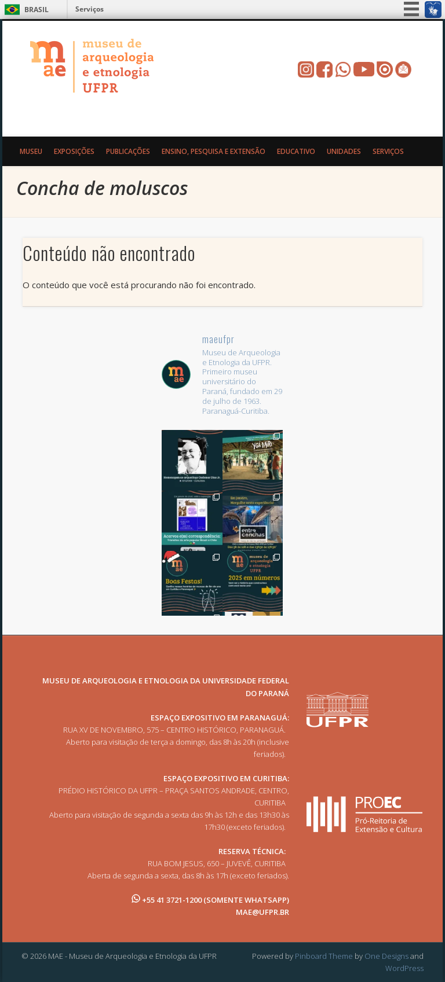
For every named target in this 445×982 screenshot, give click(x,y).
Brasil (36, 9)
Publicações (128, 151)
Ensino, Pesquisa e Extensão (213, 151)
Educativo (296, 151)
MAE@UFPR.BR (262, 912)
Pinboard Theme (324, 956)
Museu (31, 151)
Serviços (89, 9)
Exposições (74, 151)
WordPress (404, 968)
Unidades (344, 151)
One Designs (386, 956)
